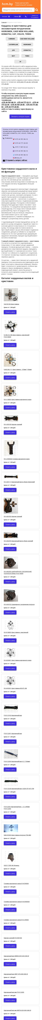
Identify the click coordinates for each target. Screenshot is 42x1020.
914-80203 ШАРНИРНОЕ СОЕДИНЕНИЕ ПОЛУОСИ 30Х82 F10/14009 (18, 572)
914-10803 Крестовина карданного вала (17, 399)
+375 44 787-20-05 (17, 105)
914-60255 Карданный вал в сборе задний (18, 541)
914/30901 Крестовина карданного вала (17, 660)
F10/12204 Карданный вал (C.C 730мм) (17, 761)
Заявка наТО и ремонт (34, 16)
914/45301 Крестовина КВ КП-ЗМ (15, 688)
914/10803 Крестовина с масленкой (16, 632)
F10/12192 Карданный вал (13, 715)
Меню (17, 16)
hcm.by (7, 4)
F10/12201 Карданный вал (13, 733)
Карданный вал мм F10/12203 (14, 992)
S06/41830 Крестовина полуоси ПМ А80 (17, 835)
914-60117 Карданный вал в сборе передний (19, 482)
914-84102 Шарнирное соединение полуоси (19, 604)
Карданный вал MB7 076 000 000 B (16, 974)
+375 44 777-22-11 (24, 102)
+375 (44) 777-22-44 (24, 82)
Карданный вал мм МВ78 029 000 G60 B (17, 1010)
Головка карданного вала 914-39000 (16, 920)
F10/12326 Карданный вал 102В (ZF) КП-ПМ (19, 788)
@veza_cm (17, 158)
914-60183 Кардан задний (13, 516)
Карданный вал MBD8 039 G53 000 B (16, 956)
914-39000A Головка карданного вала (17, 459)
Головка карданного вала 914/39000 (16, 883)
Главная (3, 22)
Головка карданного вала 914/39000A (17, 901)
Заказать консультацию (20, 116)
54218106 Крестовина (11, 304)
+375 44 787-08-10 (8, 102)
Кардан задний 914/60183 (13, 938)
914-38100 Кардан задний (13, 424)
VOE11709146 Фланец (11, 865)
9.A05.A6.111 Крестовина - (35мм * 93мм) (18, 369)
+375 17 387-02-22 (20, 147)
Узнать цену (10, 312)
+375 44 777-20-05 (12, 107)
